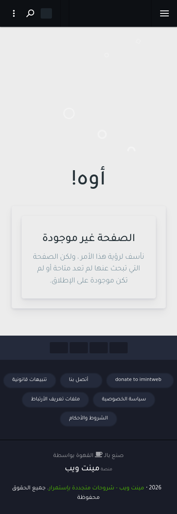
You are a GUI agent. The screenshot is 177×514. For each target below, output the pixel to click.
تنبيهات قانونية (29, 380)
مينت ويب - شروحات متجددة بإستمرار (96, 488)
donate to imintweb (138, 380)
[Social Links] (118, 347)
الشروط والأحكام (88, 419)
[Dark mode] (46, 13)
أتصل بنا (79, 380)
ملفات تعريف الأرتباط (55, 400)
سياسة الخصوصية (124, 400)
